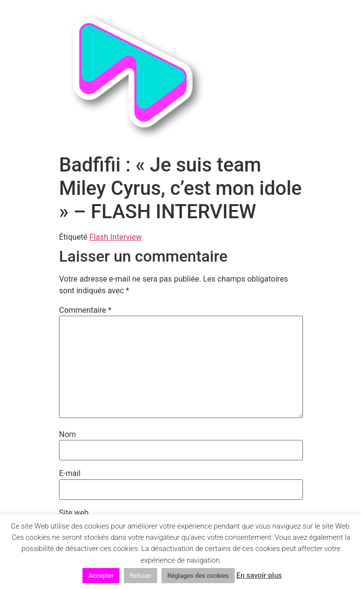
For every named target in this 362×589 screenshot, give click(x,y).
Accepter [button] (101, 575)
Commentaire (85, 310)
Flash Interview (115, 237)
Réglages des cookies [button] (198, 575)
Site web (74, 513)
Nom (67, 434)
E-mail (69, 473)
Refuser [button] (141, 575)
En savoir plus (259, 575)
